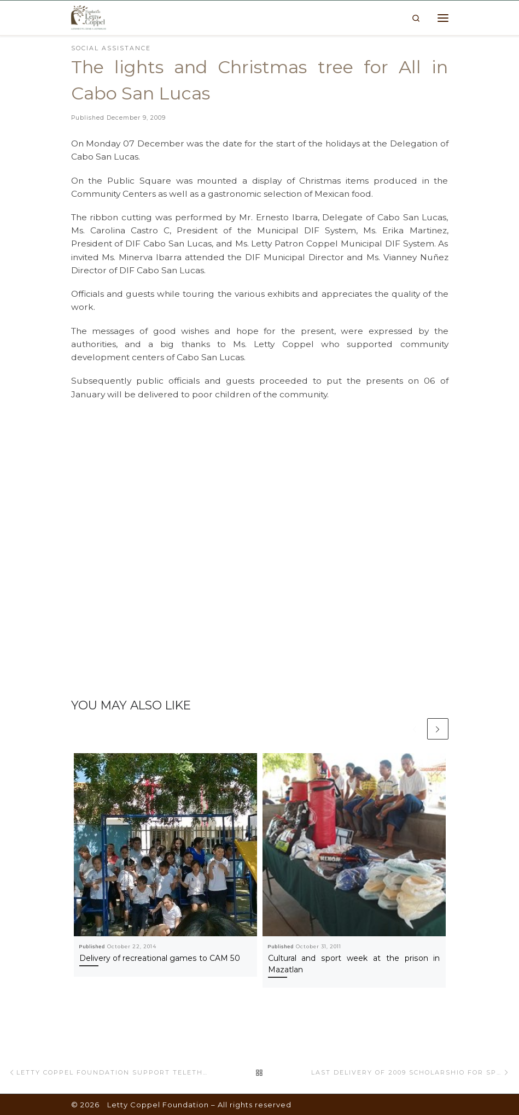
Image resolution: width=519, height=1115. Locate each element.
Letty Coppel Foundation (158, 1104)
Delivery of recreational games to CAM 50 (159, 958)
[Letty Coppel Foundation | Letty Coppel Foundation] (88, 17)
